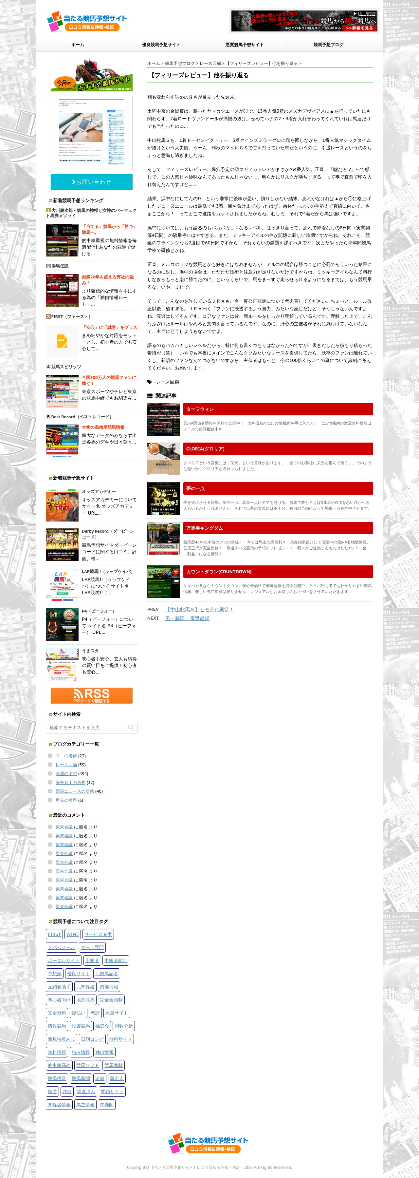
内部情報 (109, 986)
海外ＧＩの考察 (70, 782)
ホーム (77, 44)
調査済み (86, 1091)
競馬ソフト (87, 1065)
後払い (78, 1013)
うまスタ (90, 651)
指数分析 (124, 1026)
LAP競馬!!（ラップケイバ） (108, 571)
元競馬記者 (106, 973)
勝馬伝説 (59, 266)
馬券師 (107, 1104)
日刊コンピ (92, 1039)
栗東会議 (64, 827)
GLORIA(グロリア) (205, 449)
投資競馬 (81, 1026)
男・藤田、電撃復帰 (187, 618)
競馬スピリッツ (66, 367)
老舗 (99, 1078)
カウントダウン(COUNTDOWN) (219, 571)
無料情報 (57, 1052)
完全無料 (57, 1013)
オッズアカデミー (99, 491)
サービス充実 (98, 934)
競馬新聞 (81, 1078)
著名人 (117, 1078)
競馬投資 (57, 1078)
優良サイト (78, 973)
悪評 (95, 1013)
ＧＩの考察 (66, 756)
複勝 (52, 1091)
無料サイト (120, 1039)
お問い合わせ (92, 182)
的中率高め (59, 1065)
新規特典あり (61, 1039)
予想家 (55, 973)
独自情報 (104, 1052)
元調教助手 (59, 986)
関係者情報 (59, 1104)
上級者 (92, 960)
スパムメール (61, 947)
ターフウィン (200, 409)
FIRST (54, 934)
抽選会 (102, 1026)
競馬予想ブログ (328, 44)
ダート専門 (92, 947)
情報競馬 (57, 1026)
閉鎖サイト (112, 1091)
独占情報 (81, 1052)
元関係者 (85, 986)
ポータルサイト (64, 960)
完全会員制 (111, 1000)
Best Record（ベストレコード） (82, 417)
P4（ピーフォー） (99, 611)
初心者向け (59, 1000)
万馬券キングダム (204, 528)
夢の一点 (195, 488)
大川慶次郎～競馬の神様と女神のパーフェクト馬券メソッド (91, 213)
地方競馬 (85, 1000)
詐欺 (67, 1091)
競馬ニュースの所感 (75, 791)
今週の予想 (66, 773)
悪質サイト (116, 1013)
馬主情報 (85, 1104)
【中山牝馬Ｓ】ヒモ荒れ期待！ (199, 609)
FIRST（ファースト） (72, 316)
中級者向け (115, 960)
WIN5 (72, 934)
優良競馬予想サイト (161, 44)
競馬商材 (113, 1065)
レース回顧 (66, 765)
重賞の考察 (66, 800)
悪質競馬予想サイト (245, 44)
